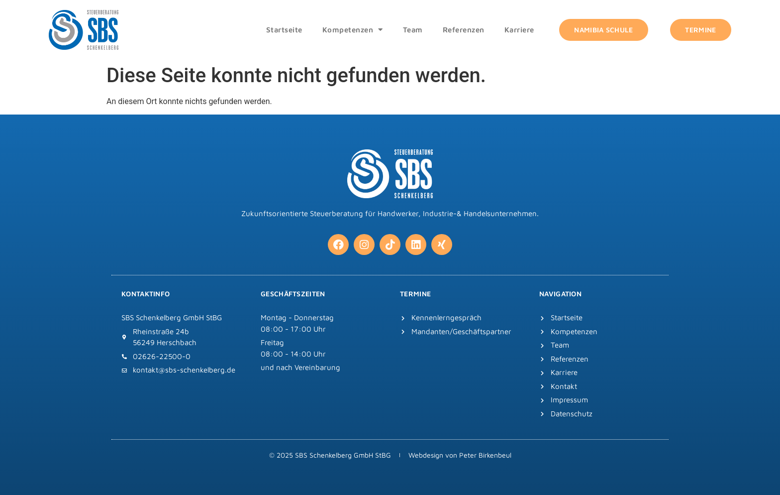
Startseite (284, 29)
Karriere (519, 29)
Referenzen (464, 29)
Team (413, 29)
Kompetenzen (352, 29)
